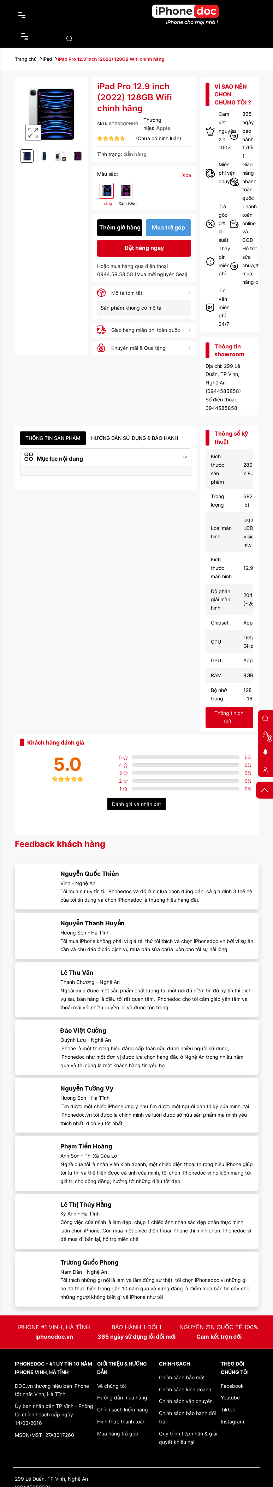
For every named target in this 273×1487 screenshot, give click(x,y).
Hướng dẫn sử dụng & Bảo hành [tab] (134, 438)
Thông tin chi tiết (229, 717)
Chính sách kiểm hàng (122, 1410)
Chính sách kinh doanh (185, 1389)
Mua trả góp (168, 227)
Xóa (186, 175)
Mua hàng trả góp (117, 1434)
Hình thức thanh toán (121, 1422)
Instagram (232, 1422)
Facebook (232, 1386)
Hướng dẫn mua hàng (122, 1398)
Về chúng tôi (111, 1386)
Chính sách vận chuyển (186, 1401)
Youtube (230, 1398)
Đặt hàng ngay (144, 248)
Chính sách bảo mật (182, 1377)
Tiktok (228, 1410)
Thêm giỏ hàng (120, 227)
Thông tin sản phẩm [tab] (53, 438)
